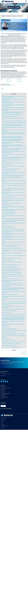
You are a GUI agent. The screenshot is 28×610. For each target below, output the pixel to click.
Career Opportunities (4, 394)
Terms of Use (2, 424)
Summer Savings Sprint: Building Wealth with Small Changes (11, 244)
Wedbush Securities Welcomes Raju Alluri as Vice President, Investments (13, 218)
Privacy (2, 422)
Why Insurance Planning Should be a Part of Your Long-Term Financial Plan (14, 330)
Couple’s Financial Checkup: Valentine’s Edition (9, 266)
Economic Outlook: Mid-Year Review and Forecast (10, 246)
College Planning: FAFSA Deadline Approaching (9, 310)
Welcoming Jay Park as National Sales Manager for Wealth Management (13, 315)
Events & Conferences (23, 354)
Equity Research (3, 389)
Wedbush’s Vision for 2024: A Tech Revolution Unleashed (11, 274)
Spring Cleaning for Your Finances (7, 260)
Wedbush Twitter (8, 79)
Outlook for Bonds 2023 (6, 338)
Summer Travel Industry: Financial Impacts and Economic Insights (12, 229)
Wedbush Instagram (19, 81)
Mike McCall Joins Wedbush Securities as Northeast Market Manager (13, 198)
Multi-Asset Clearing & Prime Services (6, 393)
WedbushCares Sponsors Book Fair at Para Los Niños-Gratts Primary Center (14, 341)
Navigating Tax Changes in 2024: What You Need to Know (11, 268)
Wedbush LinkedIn (19, 79)
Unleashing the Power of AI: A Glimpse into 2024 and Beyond (11, 272)
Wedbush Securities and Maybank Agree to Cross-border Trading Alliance (13, 333)
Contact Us (2, 398)
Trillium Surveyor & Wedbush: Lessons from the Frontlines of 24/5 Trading (14, 120)
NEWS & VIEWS (14, 7)
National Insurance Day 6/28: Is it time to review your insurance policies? (13, 314)
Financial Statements (4, 417)
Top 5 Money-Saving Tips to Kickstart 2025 (9, 170)
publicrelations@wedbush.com (10, 85)
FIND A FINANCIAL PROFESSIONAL (6, 408)
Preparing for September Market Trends (8, 227)
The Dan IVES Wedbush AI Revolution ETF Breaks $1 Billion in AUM (12, 107)
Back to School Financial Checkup (7, 225)
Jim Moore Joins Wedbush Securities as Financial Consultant (11, 248)
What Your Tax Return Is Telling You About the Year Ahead (11, 347)
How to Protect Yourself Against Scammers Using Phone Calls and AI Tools (14, 301)
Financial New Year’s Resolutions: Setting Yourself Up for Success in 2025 (13, 183)
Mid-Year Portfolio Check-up (6, 312)
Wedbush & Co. (3, 419)
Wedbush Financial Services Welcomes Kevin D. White (10, 264)
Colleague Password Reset (4, 397)
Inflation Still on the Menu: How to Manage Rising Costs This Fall (12, 114)
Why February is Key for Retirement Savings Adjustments (11, 168)
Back (2, 88)
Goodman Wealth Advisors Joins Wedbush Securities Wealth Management (14, 122)
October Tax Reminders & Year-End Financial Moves (10, 116)
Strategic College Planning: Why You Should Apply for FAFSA (11, 283)
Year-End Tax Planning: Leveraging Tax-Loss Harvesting (11, 278)
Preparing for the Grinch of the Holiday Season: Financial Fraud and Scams (14, 195)
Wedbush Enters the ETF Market (7, 164)
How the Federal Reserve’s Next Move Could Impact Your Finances (12, 162)
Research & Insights (23, 351)
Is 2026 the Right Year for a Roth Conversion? (9, 345)
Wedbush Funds (3, 390)
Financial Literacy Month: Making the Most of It (9, 328)
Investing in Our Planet (5, 327)
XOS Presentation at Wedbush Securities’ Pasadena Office (11, 343)
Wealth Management (3, 386)
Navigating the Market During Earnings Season (9, 212)
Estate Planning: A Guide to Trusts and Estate (9, 340)
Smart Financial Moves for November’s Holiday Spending (11, 203)
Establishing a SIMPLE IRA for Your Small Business (10, 294)
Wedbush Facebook (9, 81)
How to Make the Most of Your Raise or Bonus (9, 332)
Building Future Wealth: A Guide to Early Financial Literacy (11, 258)
